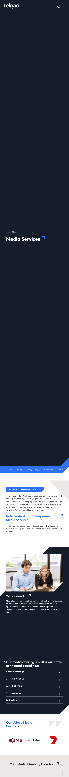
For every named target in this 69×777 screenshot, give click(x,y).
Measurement (48, 470)
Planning (29, 470)
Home (8, 232)
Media (9, 470)
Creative (60, 470)
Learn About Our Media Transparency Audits (26, 489)
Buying (37, 470)
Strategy (20, 470)
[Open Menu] (63, 6)
